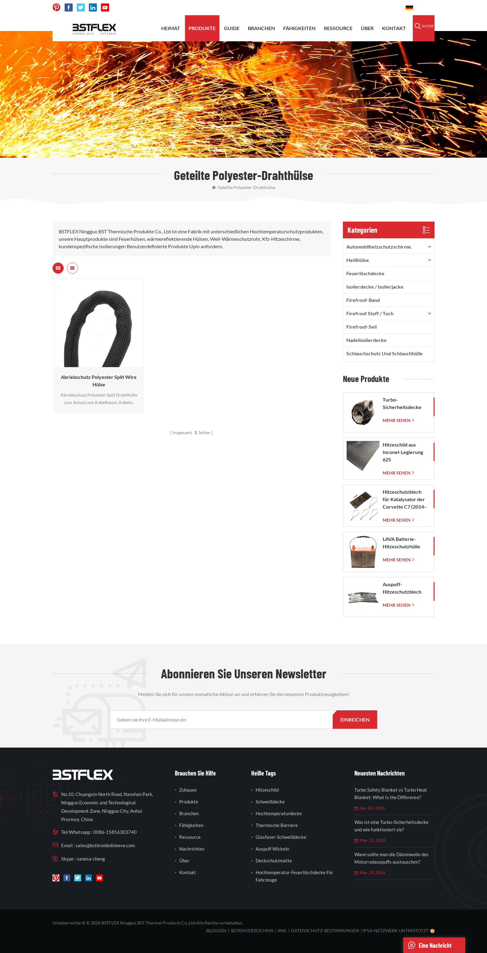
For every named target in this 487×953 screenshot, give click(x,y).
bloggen (216, 930)
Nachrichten (191, 849)
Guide (231, 28)
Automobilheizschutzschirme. (379, 246)
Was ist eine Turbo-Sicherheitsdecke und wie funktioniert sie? (391, 825)
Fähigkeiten (299, 28)
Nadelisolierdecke (366, 340)
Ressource (338, 28)
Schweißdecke (270, 801)
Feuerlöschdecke (365, 273)
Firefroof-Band (363, 300)
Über (367, 28)
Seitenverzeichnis (252, 930)
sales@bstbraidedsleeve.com (314, 7)
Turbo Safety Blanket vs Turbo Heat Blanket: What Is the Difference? (390, 793)
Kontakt (394, 28)
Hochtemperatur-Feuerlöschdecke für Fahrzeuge (294, 876)
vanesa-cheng (91, 858)
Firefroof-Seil (361, 327)
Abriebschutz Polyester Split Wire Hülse (99, 380)
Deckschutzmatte (274, 860)
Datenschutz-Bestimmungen (325, 930)
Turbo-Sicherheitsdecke (402, 403)
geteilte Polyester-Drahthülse (243, 187)
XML (282, 930)
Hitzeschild (267, 790)
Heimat (170, 28)
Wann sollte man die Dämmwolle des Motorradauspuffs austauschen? (391, 858)
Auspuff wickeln (272, 849)
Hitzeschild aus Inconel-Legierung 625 (403, 452)
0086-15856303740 (377, 7)
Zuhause (188, 790)
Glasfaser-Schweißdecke (281, 837)
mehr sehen (397, 420)
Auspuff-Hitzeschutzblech (402, 588)
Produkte (202, 28)
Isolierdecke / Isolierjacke (374, 287)
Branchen (261, 28)
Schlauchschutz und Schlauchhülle (384, 353)
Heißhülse (357, 260)
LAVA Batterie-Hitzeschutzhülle (401, 542)
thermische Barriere (277, 825)
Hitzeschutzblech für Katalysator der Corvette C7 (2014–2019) (405, 499)
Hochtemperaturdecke (279, 813)
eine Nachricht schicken (427, 945)
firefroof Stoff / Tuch (370, 313)
